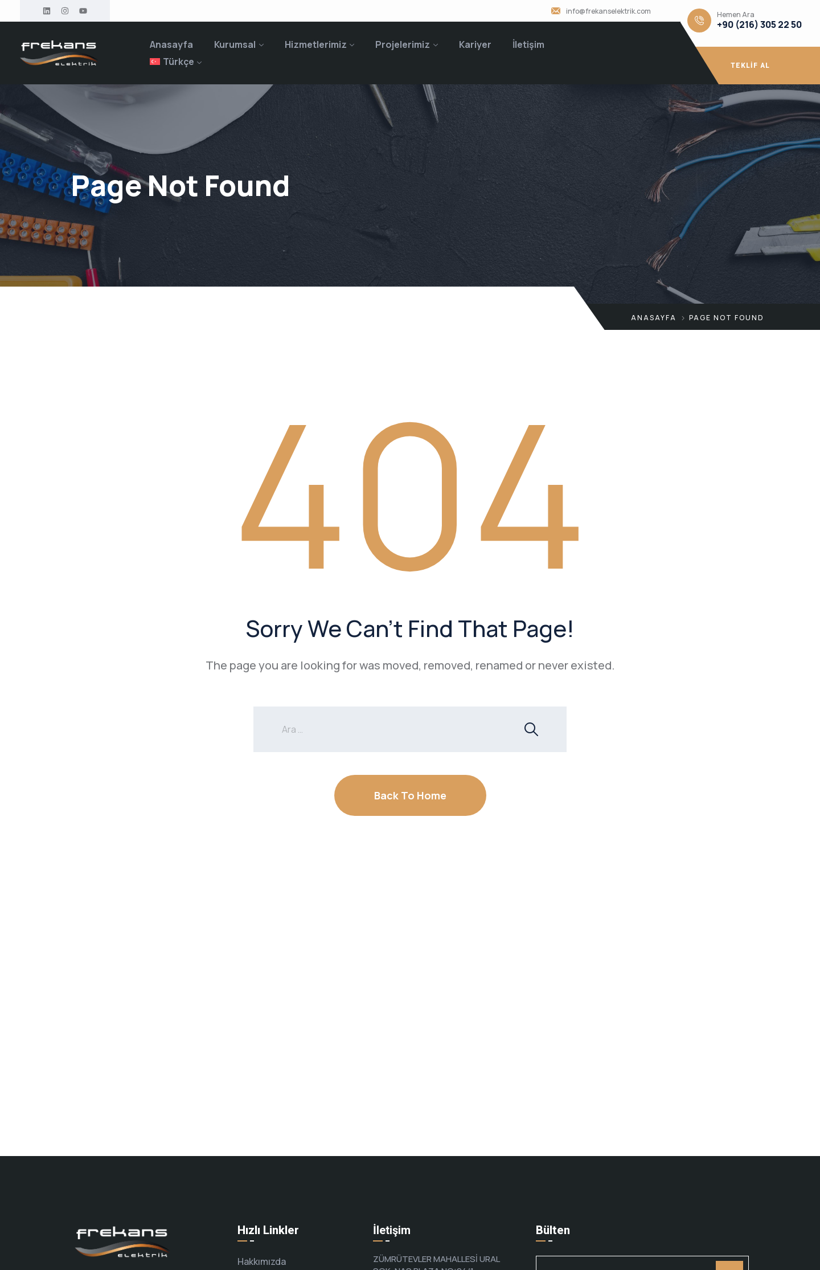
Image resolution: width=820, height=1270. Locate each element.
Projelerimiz (402, 44)
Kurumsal (235, 44)
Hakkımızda (261, 1261)
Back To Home (410, 795)
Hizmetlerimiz (316, 44)
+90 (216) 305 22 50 (759, 24)
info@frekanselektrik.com (608, 11)
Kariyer (475, 44)
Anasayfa (171, 44)
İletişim (528, 44)
